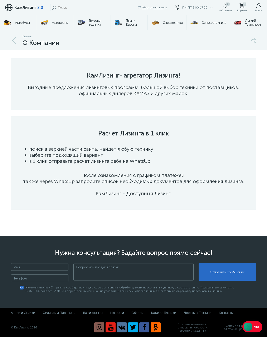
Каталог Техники (163, 313)
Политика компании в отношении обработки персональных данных (193, 327)
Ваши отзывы (93, 313)
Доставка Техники (197, 313)
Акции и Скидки (23, 313)
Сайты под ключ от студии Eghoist (240, 327)
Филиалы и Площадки (59, 313)
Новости (117, 313)
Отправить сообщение (227, 272)
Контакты (226, 313)
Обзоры (137, 313)
